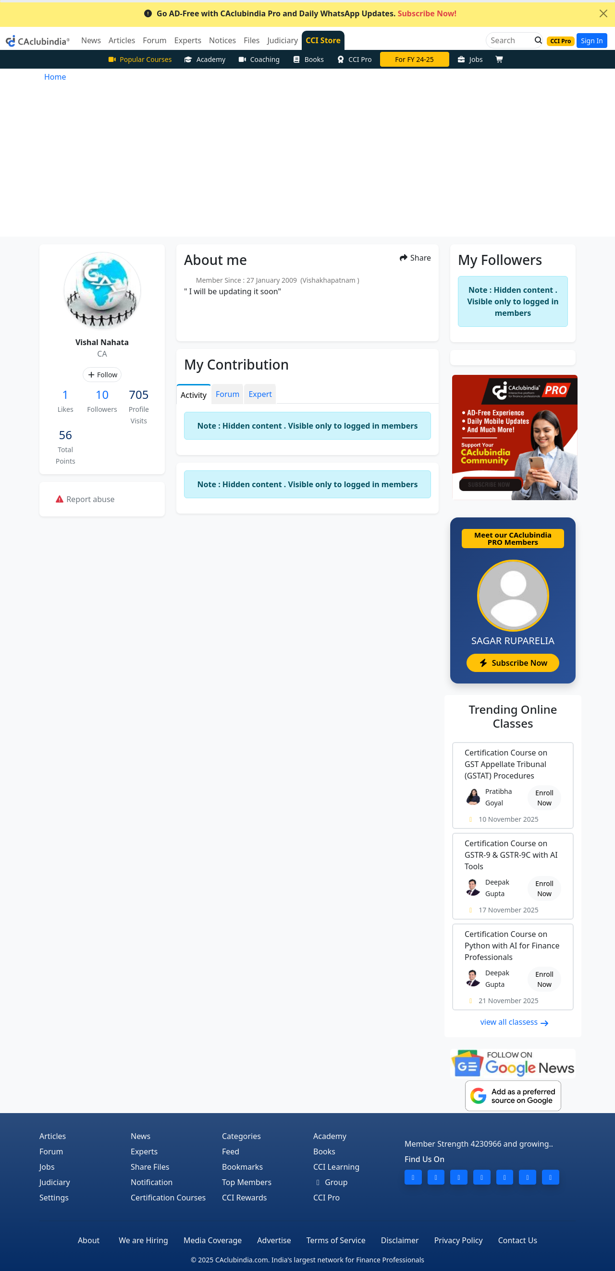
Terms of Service (336, 1240)
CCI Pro (354, 59)
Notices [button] (222, 40)
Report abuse (85, 499)
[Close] (603, 13)
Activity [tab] (194, 395)
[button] (536, 40)
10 (102, 394)
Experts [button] (187, 40)
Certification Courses (168, 1197)
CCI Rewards (244, 1197)
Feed (230, 1151)
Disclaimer (400, 1240)
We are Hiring (143, 1240)
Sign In (592, 40)
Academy (204, 59)
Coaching (259, 59)
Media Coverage (213, 1240)
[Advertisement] (307, 164)
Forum (51, 1151)
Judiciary (54, 1182)
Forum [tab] (227, 394)
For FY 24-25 (414, 59)
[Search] (510, 40)
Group (330, 1182)
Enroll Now (544, 797)
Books (308, 59)
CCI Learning (336, 1167)
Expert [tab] (260, 394)
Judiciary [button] (282, 40)
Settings (54, 1197)
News (140, 1136)
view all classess (515, 1022)
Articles (52, 1136)
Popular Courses (140, 59)
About (88, 1240)
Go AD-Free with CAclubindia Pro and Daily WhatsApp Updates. (299, 13)
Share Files (150, 1167)
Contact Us (517, 1240)
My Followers (500, 260)
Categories (241, 1136)
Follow (102, 374)
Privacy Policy (458, 1240)
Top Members (246, 1182)
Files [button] (251, 40)
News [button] (91, 40)
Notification (152, 1182)
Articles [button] (122, 40)
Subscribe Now (513, 663)
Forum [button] (154, 40)
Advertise (274, 1240)
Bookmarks (242, 1167)
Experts (144, 1151)
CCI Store (323, 40)
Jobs (470, 59)
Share (415, 257)
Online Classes (513, 716)
